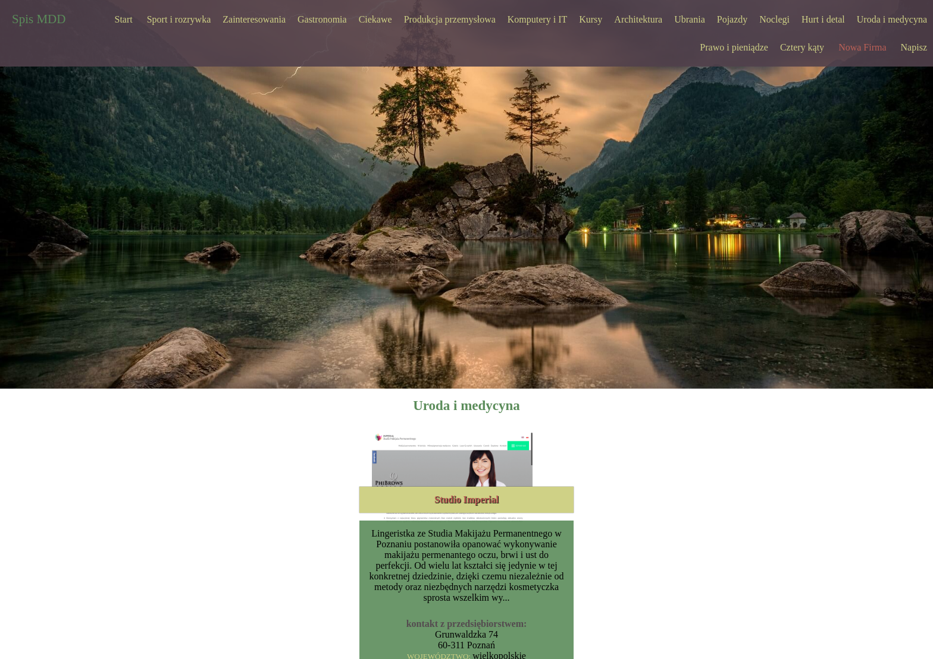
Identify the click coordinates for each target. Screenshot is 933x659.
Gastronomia (322, 19)
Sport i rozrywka (179, 19)
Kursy (590, 19)
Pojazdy (732, 19)
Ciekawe (375, 19)
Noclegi (774, 19)
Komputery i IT (537, 19)
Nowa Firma (862, 47)
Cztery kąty (802, 47)
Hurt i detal (823, 19)
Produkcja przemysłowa (450, 19)
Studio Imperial (466, 499)
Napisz (914, 47)
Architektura (638, 19)
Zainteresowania (254, 19)
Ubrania (689, 19)
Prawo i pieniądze (734, 47)
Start (124, 19)
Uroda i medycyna (892, 19)
